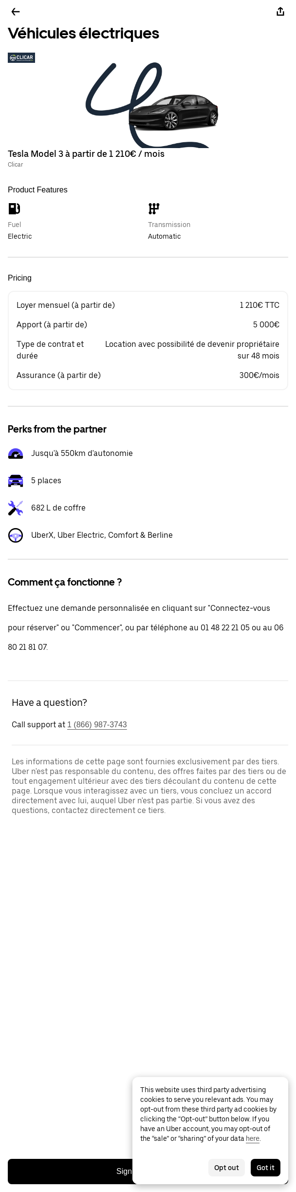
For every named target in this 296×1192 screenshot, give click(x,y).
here (252, 1138)
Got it (266, 1168)
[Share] (280, 11)
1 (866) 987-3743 (97, 724)
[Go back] (15, 11)
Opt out (226, 1168)
